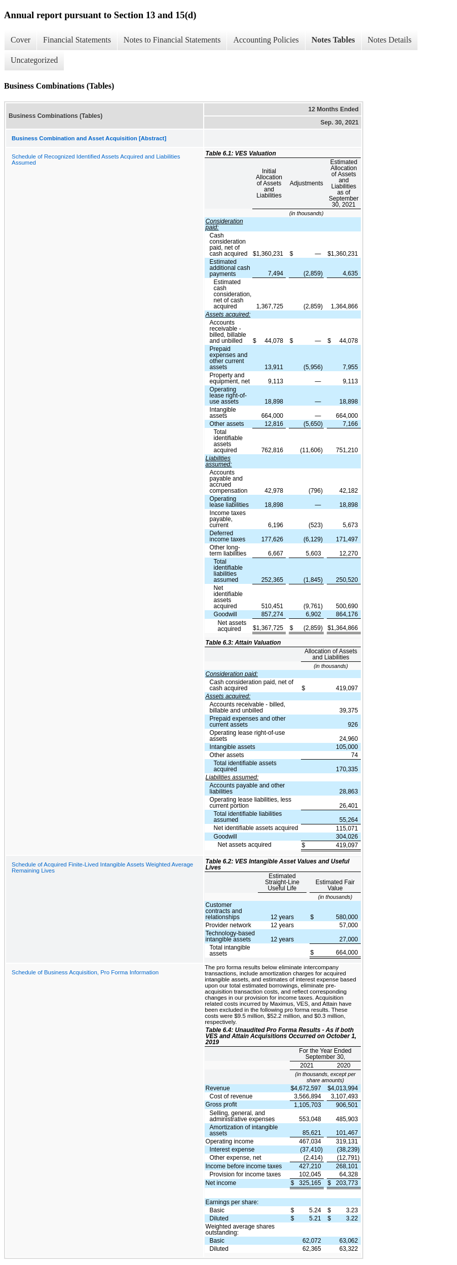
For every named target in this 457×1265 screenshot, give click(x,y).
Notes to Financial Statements (172, 39)
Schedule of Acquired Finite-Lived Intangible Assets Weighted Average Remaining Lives (102, 867)
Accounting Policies (265, 39)
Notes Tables (333, 39)
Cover (20, 39)
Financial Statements (77, 39)
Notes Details (390, 39)
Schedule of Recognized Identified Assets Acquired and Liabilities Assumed (96, 159)
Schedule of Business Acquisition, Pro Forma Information (85, 972)
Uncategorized (34, 60)
